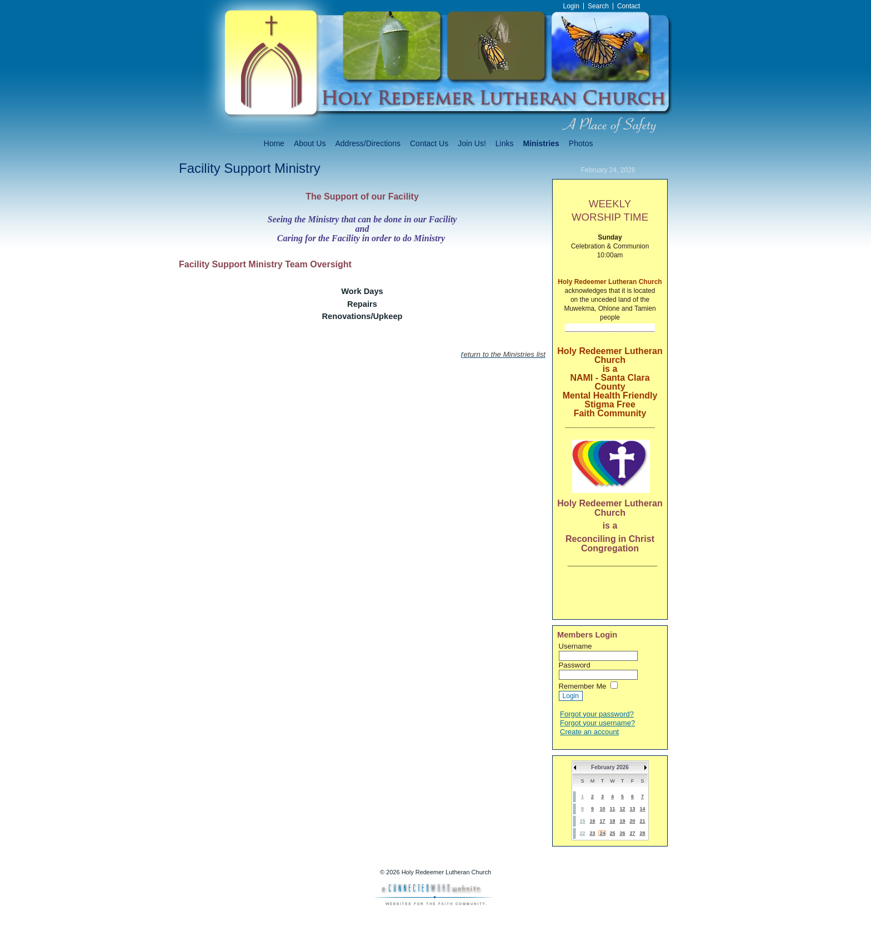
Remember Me (583, 686)
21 (642, 821)
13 (632, 809)
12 (622, 809)
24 (602, 833)
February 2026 (610, 767)
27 (632, 833)
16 (592, 821)
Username (575, 646)
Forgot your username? (597, 723)
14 (642, 809)
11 (612, 809)
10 (602, 809)
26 (622, 833)
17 (602, 821)
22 (582, 833)
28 (642, 833)
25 (612, 833)
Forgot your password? (597, 714)
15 (582, 821)
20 (632, 821)
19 (622, 821)
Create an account (589, 732)
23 (592, 833)
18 (612, 821)
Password (574, 665)
